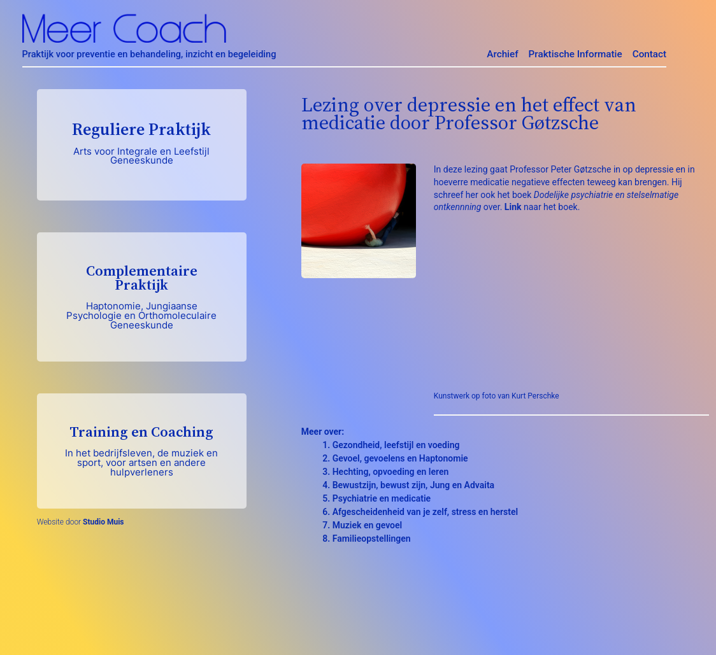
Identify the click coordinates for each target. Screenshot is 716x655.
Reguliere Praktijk (142, 142)
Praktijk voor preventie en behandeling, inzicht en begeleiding (149, 54)
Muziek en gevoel (367, 525)
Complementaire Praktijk (142, 296)
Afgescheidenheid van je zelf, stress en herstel (425, 512)
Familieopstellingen (372, 538)
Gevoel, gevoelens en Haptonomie (400, 458)
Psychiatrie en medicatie (382, 498)
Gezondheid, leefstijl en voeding (396, 445)
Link (513, 207)
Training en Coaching (142, 450)
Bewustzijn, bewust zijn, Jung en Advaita (413, 485)
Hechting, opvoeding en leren (391, 472)
